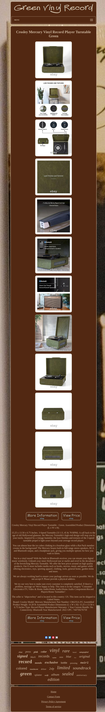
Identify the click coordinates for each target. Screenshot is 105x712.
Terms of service (53, 706)
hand (74, 652)
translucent (34, 669)
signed (22, 656)
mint (61, 657)
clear (20, 652)
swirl (84, 662)
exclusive (51, 662)
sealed (68, 673)
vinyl (54, 650)
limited (63, 667)
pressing (73, 663)
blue (68, 656)
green (26, 673)
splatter (38, 675)
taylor (54, 657)
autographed (83, 652)
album (55, 674)
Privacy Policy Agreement (53, 701)
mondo (38, 662)
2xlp (51, 668)
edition (53, 679)
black (33, 657)
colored (21, 668)
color (44, 651)
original (84, 656)
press (28, 651)
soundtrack (82, 668)
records (44, 656)
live (75, 657)
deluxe (43, 669)
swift (46, 675)
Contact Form (53, 696)
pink (36, 652)
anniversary (82, 675)
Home (53, 691)
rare (66, 650)
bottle (64, 662)
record (25, 661)
